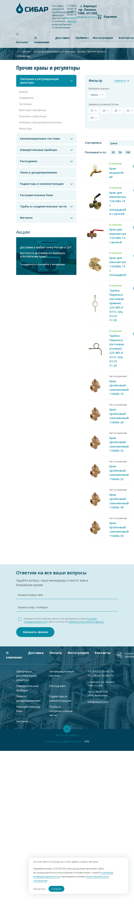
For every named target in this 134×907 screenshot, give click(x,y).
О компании (41, 40)
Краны (81, 51)
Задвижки (26, 98)
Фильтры (25, 128)
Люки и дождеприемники (38, 172)
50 (93, 117)
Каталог (22, 42)
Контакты (102, 650)
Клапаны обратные (33, 116)
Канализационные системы (40, 138)
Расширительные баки (36, 195)
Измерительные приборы (38, 150)
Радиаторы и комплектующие (42, 184)
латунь (96, 94)
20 (105, 110)
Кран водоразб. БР (116, 171)
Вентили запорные (32, 110)
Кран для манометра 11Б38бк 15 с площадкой (117, 264)
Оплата (55, 650)
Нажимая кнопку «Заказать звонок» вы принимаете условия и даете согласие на (64, 617)
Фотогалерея (78, 650)
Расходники (28, 161)
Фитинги (26, 217)
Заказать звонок (70, 19)
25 (117, 110)
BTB (87, 738)
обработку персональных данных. (86, 618)
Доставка (62, 38)
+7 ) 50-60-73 (71, 13)
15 (93, 110)
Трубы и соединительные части (43, 206)
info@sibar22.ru (86, 17)
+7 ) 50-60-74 (71, 7)
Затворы (25, 104)
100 (126, 150)
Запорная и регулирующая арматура (54, 51)
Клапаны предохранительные (40, 122)
